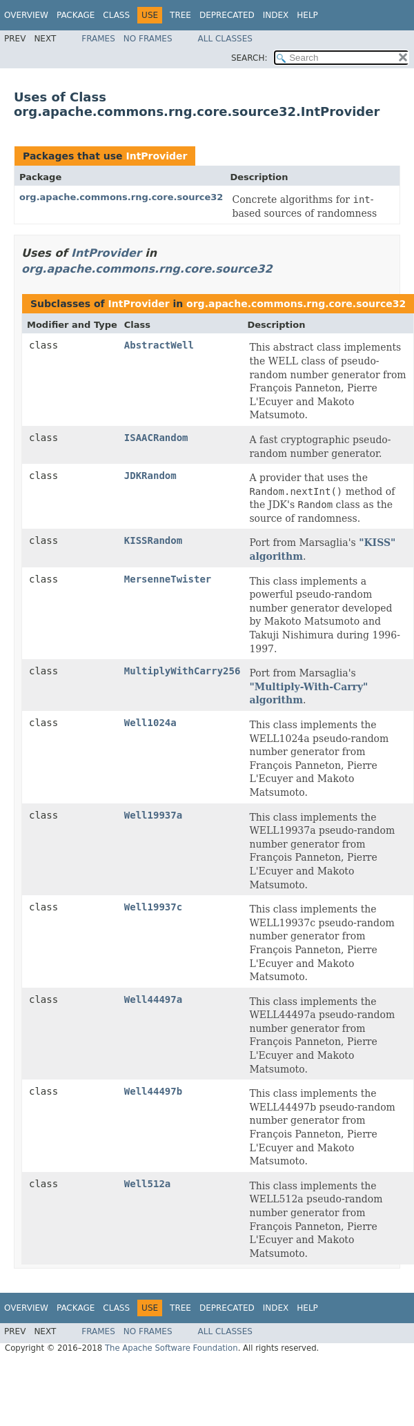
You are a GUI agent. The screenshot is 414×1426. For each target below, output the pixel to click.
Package (76, 15)
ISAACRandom (156, 437)
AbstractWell (159, 345)
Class (116, 15)
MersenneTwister (167, 579)
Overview (26, 15)
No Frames (148, 38)
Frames (98, 38)
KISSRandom (153, 540)
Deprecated (227, 15)
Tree (180, 15)
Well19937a (153, 815)
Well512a (147, 1183)
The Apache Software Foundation (171, 1348)
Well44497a (153, 999)
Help (307, 15)
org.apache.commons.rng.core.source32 (121, 197)
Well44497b (153, 1091)
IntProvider (156, 156)
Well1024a (150, 722)
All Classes (225, 38)
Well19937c (153, 906)
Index (276, 15)
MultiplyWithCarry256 (182, 670)
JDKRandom (150, 475)
